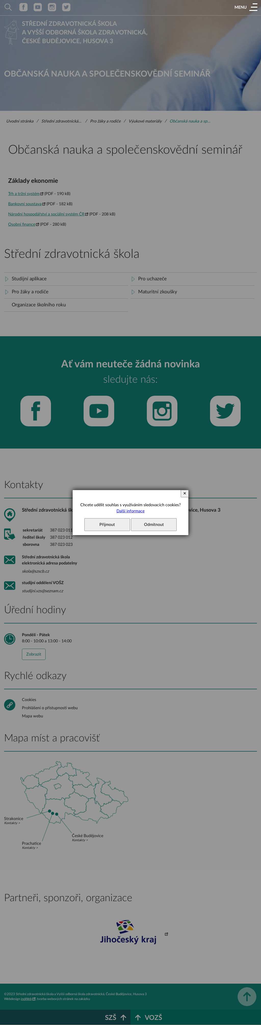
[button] (245, 7)
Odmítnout (154, 525)
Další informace (130, 511)
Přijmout (107, 525)
